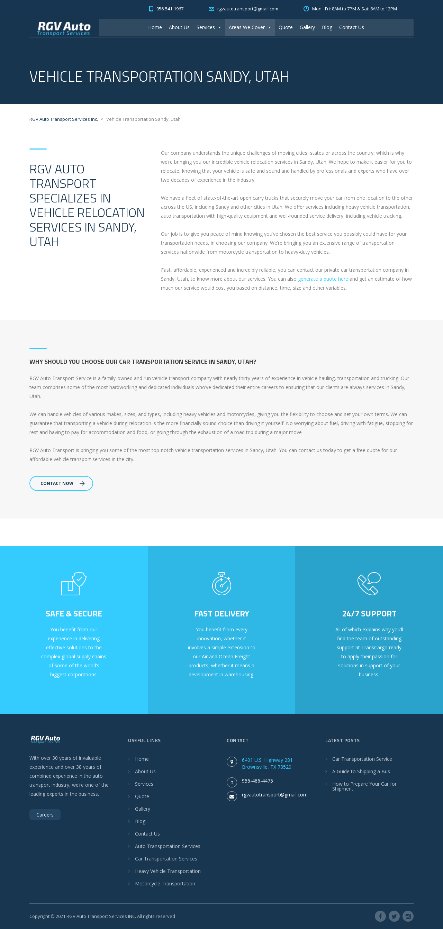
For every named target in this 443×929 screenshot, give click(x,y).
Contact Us (351, 27)
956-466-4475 (257, 780)
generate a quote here (323, 279)
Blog (327, 27)
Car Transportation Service (362, 759)
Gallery (307, 27)
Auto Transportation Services (167, 846)
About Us (179, 27)
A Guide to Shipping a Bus (361, 771)
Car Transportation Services (166, 858)
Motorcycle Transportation (165, 883)
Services (209, 27)
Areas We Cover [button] (250, 27)
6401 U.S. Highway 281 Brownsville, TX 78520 (267, 763)
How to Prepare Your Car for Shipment (364, 786)
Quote (286, 27)
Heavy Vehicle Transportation (168, 871)
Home (155, 27)
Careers (45, 814)
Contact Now (62, 483)
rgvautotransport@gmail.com (275, 794)
